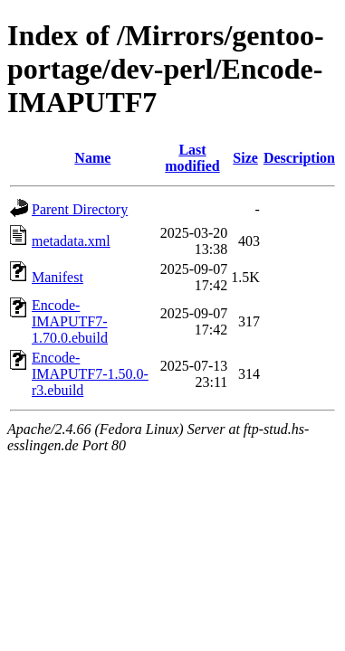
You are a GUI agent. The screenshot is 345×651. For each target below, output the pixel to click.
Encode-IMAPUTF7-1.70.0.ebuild (70, 321)
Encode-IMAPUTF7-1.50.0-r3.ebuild (90, 374)
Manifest (57, 277)
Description (299, 157)
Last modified (192, 158)
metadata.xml (71, 241)
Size (245, 157)
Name (92, 157)
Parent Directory (80, 209)
